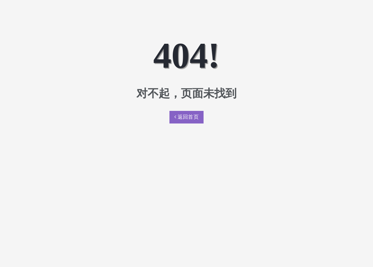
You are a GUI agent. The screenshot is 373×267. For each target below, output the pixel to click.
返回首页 (186, 117)
